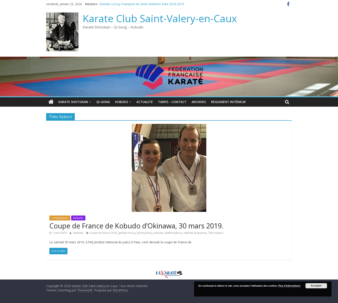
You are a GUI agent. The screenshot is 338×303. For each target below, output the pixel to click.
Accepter (316, 285)
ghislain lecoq (126, 233)
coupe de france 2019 (103, 233)
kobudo (158, 233)
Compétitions (60, 218)
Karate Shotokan (73, 102)
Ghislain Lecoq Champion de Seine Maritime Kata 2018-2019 (142, 4)
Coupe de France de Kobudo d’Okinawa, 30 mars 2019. (136, 225)
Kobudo (121, 102)
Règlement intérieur (228, 102)
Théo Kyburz (216, 233)
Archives (199, 102)
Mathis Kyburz (173, 233)
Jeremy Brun (144, 233)
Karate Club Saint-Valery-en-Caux (160, 18)
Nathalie (78, 233)
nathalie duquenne (195, 233)
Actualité (144, 102)
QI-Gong (103, 102)
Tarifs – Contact (172, 102)
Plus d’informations (289, 285)
